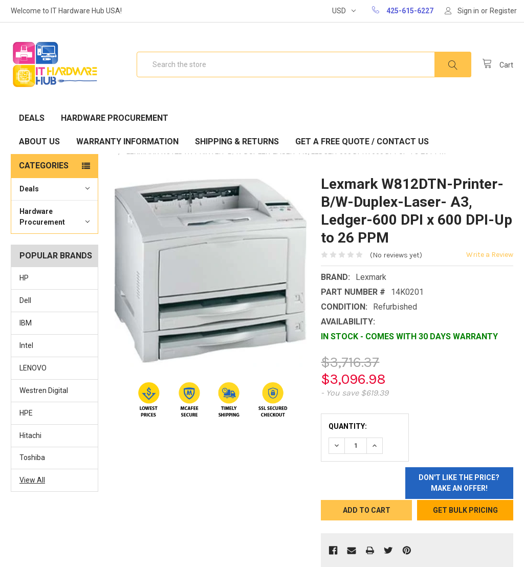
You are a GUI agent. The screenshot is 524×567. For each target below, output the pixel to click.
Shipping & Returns (237, 141)
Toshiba (32, 457)
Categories (44, 165)
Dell (25, 300)
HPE (26, 413)
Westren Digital (43, 390)
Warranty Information (127, 141)
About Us (39, 141)
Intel (26, 345)
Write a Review (489, 254)
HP (24, 278)
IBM (25, 323)
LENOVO (33, 368)
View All (32, 480)
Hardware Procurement (114, 118)
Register (503, 11)
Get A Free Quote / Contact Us (362, 141)
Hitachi (30, 435)
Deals (32, 118)
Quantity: (348, 426)
